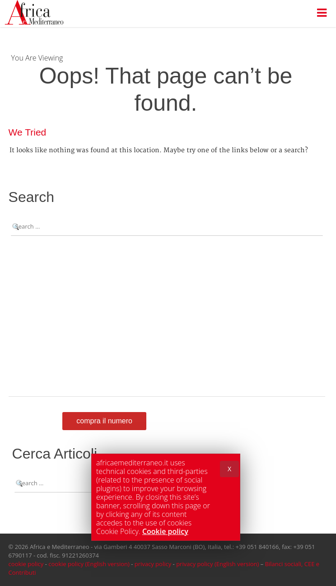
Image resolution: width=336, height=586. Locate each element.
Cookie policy (165, 531)
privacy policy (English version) (217, 564)
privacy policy (153, 564)
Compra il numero (104, 421)
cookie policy (26, 564)
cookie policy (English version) (89, 564)
